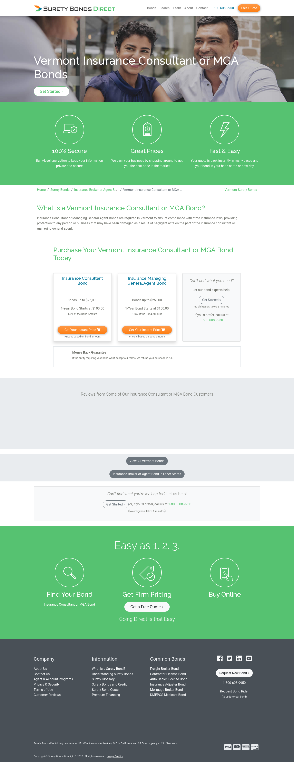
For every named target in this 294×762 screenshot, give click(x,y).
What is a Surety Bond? (108, 669)
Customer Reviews (47, 695)
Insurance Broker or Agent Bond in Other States (147, 474)
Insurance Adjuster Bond (168, 684)
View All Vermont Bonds (147, 461)
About (188, 8)
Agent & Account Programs (53, 679)
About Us (40, 669)
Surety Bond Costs (105, 690)
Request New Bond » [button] (234, 673)
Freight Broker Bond (164, 669)
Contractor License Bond (168, 674)
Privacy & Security (47, 684)
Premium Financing (106, 695)
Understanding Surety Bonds (112, 674)
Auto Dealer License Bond (168, 679)
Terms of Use (43, 690)
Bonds (151, 8)
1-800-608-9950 (222, 8)
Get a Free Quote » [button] (147, 606)
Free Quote (249, 8)
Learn (177, 8)
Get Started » (51, 91)
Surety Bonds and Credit (109, 684)
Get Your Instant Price (83, 330)
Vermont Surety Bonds (241, 190)
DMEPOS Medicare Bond (168, 695)
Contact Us (42, 674)
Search (165, 8)
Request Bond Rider (234, 691)
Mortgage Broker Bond (166, 690)
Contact (202, 8)
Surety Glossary (103, 679)
